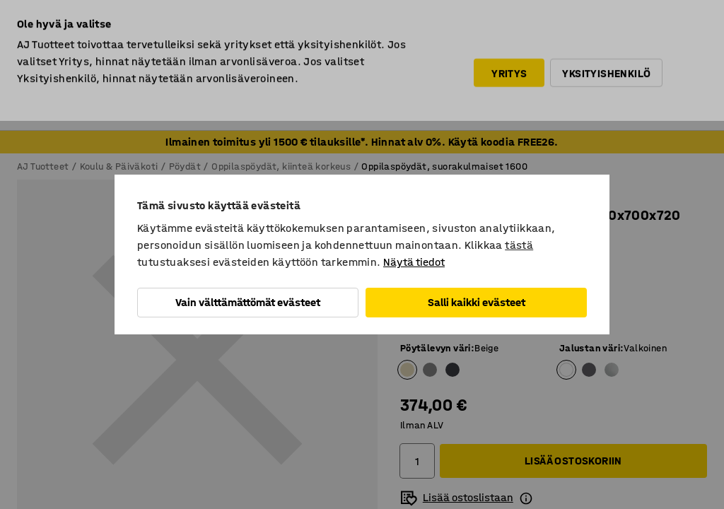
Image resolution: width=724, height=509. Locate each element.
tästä (519, 245)
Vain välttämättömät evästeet (247, 302)
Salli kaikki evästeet (476, 302)
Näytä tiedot (414, 262)
